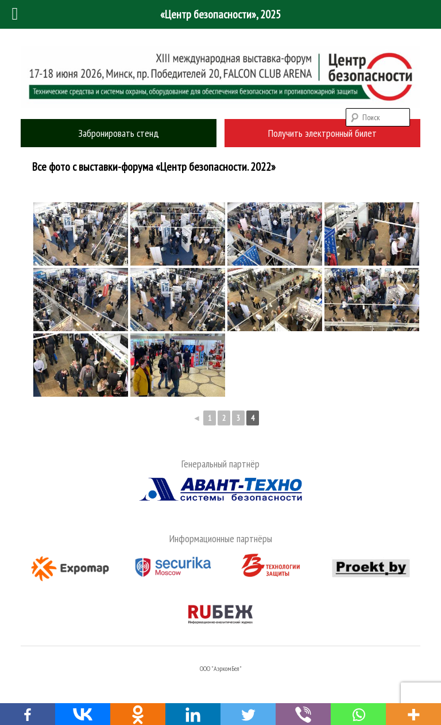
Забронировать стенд (118, 133)
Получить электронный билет (322, 133)
